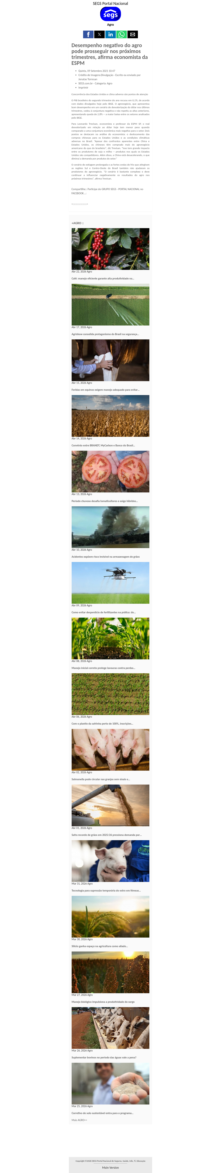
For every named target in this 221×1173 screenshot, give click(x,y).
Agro (110, 24)
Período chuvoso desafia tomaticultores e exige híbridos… (105, 501)
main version (110, 1168)
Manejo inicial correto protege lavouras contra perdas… (103, 668)
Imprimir (83, 87)
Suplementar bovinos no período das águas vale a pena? (104, 1057)
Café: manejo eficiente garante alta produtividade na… (103, 278)
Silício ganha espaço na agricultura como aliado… (100, 946)
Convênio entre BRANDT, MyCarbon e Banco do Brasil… (103, 445)
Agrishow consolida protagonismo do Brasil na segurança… (105, 334)
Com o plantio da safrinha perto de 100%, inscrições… (102, 723)
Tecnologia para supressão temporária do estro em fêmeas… (106, 890)
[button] (88, 34)
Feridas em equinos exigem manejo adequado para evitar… (106, 389)
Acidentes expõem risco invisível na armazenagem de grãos (106, 556)
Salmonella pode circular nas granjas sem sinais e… (101, 779)
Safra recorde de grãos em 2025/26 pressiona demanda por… (107, 835)
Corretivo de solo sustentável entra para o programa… (103, 1113)
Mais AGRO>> (79, 1120)
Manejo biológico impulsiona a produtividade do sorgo (103, 1001)
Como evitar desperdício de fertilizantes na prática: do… (104, 612)
